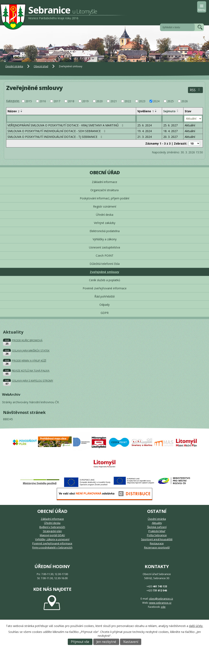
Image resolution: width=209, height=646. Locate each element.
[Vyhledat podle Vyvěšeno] (149, 119)
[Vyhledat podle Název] (71, 119)
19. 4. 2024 (144, 131)
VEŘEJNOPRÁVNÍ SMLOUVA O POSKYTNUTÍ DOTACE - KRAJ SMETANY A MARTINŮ (66, 125)
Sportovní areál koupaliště (156, 539)
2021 (113, 101)
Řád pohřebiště (104, 296)
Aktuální (190, 125)
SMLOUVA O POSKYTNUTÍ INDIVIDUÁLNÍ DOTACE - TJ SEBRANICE (55, 137)
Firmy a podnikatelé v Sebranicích (52, 547)
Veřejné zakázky (104, 223)
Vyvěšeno (145, 111)
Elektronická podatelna (105, 231)
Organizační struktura (104, 190)
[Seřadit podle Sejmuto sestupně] (178, 111)
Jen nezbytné (106, 642)
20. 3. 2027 (170, 137)
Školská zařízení (157, 527)
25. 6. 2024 (144, 125)
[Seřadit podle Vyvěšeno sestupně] (156, 111)
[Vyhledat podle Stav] (193, 119)
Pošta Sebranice (157, 535)
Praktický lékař (156, 531)
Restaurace (157, 543)
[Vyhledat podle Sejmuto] (173, 119)
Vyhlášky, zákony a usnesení (52, 539)
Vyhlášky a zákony (105, 239)
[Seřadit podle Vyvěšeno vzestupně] (156, 110)
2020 (99, 101)
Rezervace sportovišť (157, 547)
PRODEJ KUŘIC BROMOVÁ (27, 340)
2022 (128, 101)
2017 (57, 101)
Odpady (104, 305)
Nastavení (130, 642)
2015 (28, 101)
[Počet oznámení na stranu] (194, 143)
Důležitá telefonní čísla (105, 264)
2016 (42, 101)
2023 (142, 101)
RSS (195, 90)
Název (13, 111)
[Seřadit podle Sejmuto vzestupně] (178, 110)
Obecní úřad (41, 66)
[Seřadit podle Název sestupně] (21, 111)
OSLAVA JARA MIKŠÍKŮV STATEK (30, 350)
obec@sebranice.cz (161, 598)
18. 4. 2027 (170, 131)
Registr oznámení (104, 206)
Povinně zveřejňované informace (105, 288)
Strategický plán (52, 531)
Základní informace (104, 182)
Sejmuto (169, 111)
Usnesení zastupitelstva (104, 247)
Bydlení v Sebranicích (52, 527)
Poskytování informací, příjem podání (104, 198)
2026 (184, 101)
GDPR (105, 313)
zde (163, 607)
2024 (156, 101)
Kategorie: (13, 101)
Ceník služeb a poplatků (104, 280)
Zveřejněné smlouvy (104, 272)
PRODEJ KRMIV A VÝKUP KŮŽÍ (29, 360)
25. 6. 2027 (170, 125)
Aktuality (157, 523)
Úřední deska (104, 215)
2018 (71, 101)
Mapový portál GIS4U (52, 535)
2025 (170, 101)
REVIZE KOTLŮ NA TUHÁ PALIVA (30, 370)
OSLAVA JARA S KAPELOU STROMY (32, 380)
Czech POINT (104, 255)
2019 (85, 101)
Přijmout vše (80, 642)
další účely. (196, 626)
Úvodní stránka (14, 66)
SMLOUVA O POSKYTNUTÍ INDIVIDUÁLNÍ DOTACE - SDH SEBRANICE (57, 131)
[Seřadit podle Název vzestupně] (21, 110)
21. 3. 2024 (144, 137)
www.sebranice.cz (160, 602)
